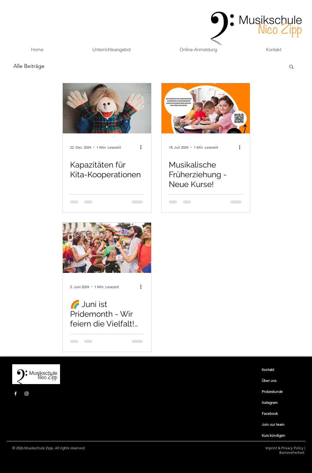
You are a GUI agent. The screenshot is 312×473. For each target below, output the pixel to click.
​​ (268, 369)
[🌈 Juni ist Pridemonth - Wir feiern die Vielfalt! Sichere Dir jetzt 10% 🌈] (107, 248)
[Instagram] (26, 393)
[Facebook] (15, 393)
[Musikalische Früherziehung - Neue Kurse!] (205, 108)
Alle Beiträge (28, 66)
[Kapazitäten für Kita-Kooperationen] (107, 108)
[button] (111, 49)
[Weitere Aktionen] (143, 147)
